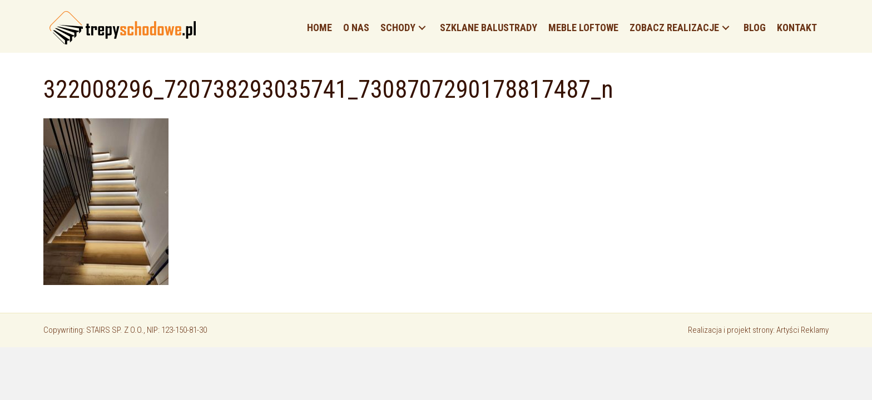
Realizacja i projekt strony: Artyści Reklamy (758, 330)
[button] (422, 28)
